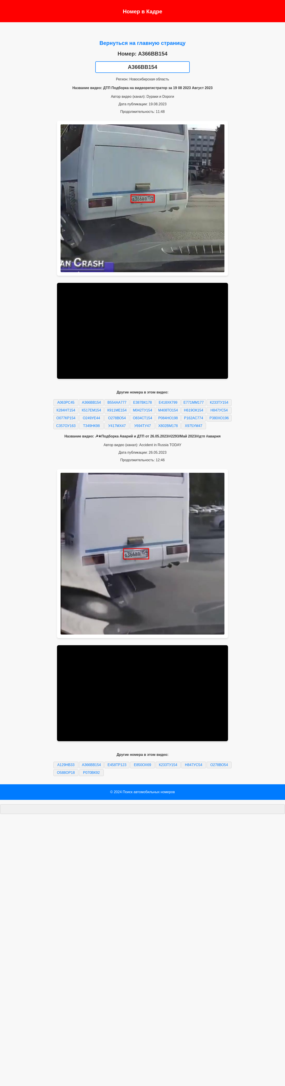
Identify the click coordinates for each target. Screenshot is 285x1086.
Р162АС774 (193, 418)
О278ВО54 (117, 418)
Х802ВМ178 (168, 426)
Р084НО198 (168, 418)
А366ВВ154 (91, 402)
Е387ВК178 (142, 402)
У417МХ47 (117, 426)
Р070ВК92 (91, 773)
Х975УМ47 (193, 426)
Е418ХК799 (168, 402)
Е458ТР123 (117, 765)
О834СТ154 (142, 418)
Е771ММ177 (193, 402)
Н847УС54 (219, 410)
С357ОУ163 (65, 426)
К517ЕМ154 (91, 410)
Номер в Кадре (142, 11)
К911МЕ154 (117, 410)
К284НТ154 (66, 410)
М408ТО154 (168, 410)
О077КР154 (65, 418)
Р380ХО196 (219, 418)
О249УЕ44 (91, 418)
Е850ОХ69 (142, 765)
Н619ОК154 (193, 410)
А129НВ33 (65, 765)
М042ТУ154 (142, 410)
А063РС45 (65, 402)
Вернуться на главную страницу (143, 43)
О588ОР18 (66, 773)
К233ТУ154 (219, 402)
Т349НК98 (91, 426)
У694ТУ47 (142, 426)
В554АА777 (117, 402)
